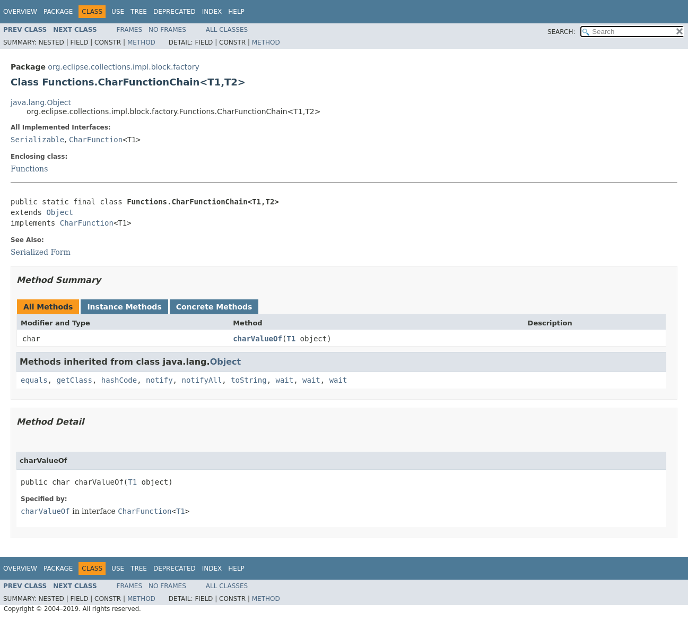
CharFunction (96, 139)
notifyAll (201, 380)
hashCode (119, 380)
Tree (138, 11)
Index (212, 11)
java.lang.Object (41, 102)
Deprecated (174, 11)
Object (59, 212)
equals (34, 380)
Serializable (37, 139)
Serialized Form (41, 252)
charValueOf (257, 338)
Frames (130, 29)
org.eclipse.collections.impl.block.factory (123, 67)
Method (141, 42)
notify (159, 380)
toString (248, 380)
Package (58, 11)
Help (236, 11)
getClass (74, 380)
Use (117, 11)
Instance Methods (124, 307)
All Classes (227, 29)
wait (284, 380)
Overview (20, 11)
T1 (290, 338)
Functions (29, 169)
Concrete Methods (214, 307)
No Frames (167, 29)
